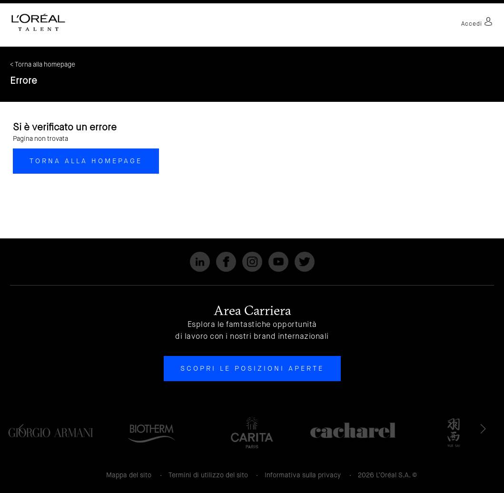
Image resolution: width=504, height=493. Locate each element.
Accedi (477, 23)
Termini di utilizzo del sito (208, 475)
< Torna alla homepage (42, 64)
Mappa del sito (128, 475)
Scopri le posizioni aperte (252, 368)
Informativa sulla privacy (303, 475)
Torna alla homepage (86, 161)
